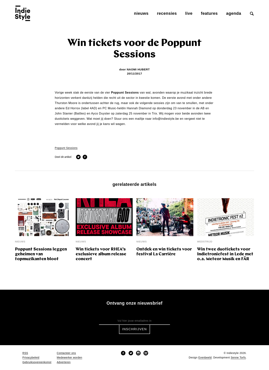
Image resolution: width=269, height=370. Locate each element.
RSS (25, 353)
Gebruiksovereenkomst (36, 362)
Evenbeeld (205, 357)
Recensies (167, 13)
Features (209, 13)
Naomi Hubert (138, 69)
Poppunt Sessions (66, 148)
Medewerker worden (69, 357)
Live (189, 13)
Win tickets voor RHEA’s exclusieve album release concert (101, 254)
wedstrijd (204, 241)
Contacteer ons (66, 353)
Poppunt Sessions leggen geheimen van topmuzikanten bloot (41, 254)
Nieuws (141, 13)
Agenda (233, 13)
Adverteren (64, 362)
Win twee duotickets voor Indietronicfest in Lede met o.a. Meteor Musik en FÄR (225, 254)
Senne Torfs (238, 357)
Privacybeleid (30, 357)
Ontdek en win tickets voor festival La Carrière (164, 251)
